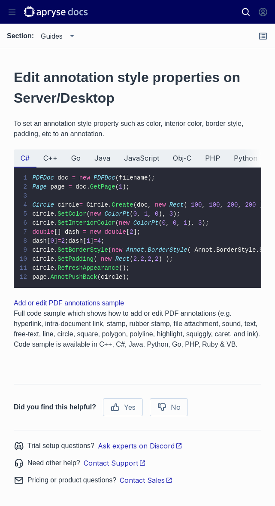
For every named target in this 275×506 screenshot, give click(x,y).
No (169, 407)
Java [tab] (102, 158)
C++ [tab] (50, 158)
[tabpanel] (137, 228)
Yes (123, 407)
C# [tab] (25, 158)
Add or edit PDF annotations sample (69, 303)
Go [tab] (76, 158)
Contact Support (115, 463)
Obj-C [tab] (182, 158)
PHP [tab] (212, 158)
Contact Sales (146, 480)
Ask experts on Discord (140, 446)
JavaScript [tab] (141, 158)
